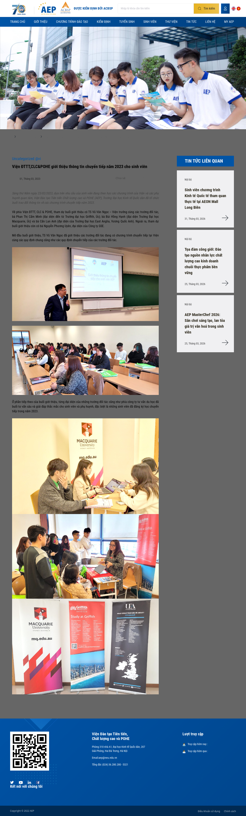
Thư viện (171, 22)
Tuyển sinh (127, 22)
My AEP (229, 22)
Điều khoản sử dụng (209, 811)
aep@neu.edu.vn (108, 757)
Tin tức (191, 22)
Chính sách (230, 811)
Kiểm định (103, 22)
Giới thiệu (40, 22)
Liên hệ (210, 22)
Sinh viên (149, 22)
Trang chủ (17, 22)
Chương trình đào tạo (72, 22)
